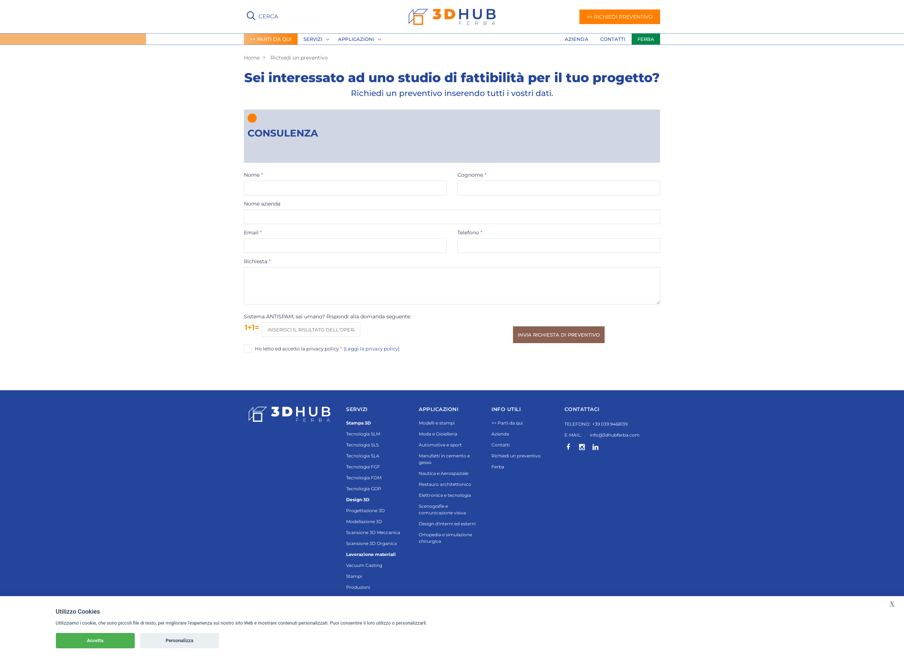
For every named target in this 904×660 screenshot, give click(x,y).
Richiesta (257, 261)
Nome (254, 175)
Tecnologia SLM (363, 434)
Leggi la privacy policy (371, 349)
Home (252, 57)
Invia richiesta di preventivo (559, 334)
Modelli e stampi (437, 423)
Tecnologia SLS (362, 445)
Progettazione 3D (365, 510)
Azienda (577, 39)
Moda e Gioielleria (438, 434)
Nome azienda (262, 203)
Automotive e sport (440, 445)
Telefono (470, 232)
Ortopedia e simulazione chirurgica (445, 538)
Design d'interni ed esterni (447, 523)
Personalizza (180, 640)
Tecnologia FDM (364, 477)
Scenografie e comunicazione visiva (442, 509)
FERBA (646, 39)
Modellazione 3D (364, 521)
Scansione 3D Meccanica (373, 532)
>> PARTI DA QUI (271, 39)
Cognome (472, 175)
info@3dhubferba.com (615, 435)
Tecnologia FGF (363, 466)
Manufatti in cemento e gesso (444, 459)
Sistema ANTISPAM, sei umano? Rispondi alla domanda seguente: (327, 316)
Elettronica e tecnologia (445, 495)
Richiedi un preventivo (516, 455)
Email (253, 232)
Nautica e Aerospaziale (443, 473)
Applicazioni (356, 39)
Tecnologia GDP (363, 488)
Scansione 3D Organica (371, 543)
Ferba (497, 466)
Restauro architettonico (445, 484)
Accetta (95, 640)
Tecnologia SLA (362, 455)
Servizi (313, 39)
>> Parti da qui (507, 423)
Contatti (613, 39)
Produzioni (358, 587)
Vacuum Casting (364, 565)
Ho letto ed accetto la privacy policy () (327, 349)
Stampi (354, 576)
